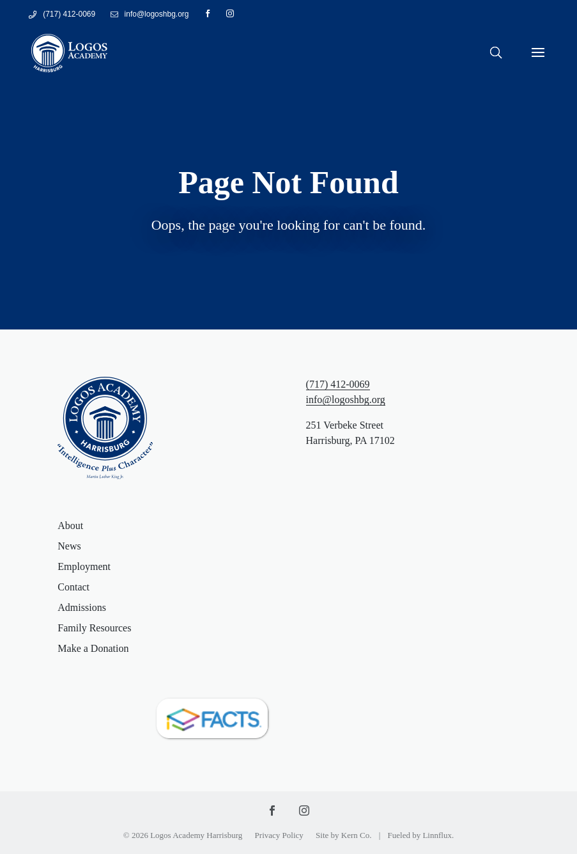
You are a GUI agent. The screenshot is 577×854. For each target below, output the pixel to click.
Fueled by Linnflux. (421, 835)
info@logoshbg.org (345, 399)
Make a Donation (93, 648)
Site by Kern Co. (343, 835)
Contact (73, 586)
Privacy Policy (279, 835)
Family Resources (94, 627)
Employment (84, 566)
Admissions (82, 607)
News (69, 546)
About (70, 525)
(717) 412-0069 (69, 14)
